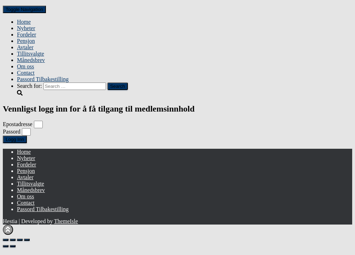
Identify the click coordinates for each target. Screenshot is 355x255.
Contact (26, 73)
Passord (11, 132)
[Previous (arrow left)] (5, 246)
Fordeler (26, 35)
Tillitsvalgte (30, 54)
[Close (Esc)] (27, 240)
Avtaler (25, 47)
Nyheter (26, 28)
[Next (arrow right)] (13, 246)
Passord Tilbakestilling (43, 79)
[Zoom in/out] (5, 240)
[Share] (20, 240)
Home (24, 22)
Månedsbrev (31, 60)
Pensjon (26, 41)
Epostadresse (17, 124)
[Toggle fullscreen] (13, 240)
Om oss (25, 66)
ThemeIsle (66, 221)
